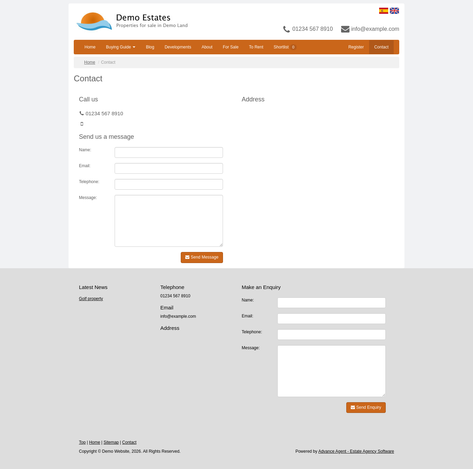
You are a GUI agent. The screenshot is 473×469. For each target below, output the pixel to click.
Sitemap (111, 442)
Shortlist (285, 47)
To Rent (256, 47)
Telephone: (89, 181)
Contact (381, 47)
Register (356, 47)
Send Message (201, 257)
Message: (88, 197)
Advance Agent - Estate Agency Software (356, 451)
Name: (85, 149)
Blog (150, 47)
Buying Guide (120, 47)
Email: (84, 165)
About (207, 47)
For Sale (231, 47)
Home (90, 47)
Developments (177, 47)
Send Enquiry (366, 407)
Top (82, 442)
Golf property (91, 298)
